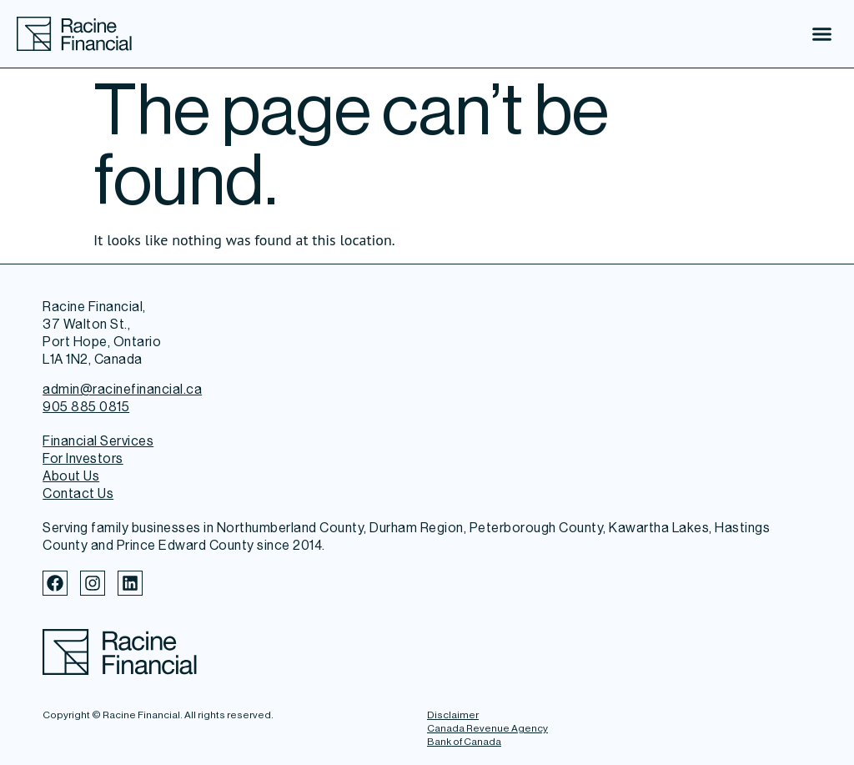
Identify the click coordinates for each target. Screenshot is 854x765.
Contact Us (78, 493)
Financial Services (98, 441)
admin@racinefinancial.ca (122, 389)
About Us (71, 476)
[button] (822, 34)
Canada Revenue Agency (487, 728)
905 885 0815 (86, 407)
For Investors (83, 458)
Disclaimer (453, 715)
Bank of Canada (464, 741)
